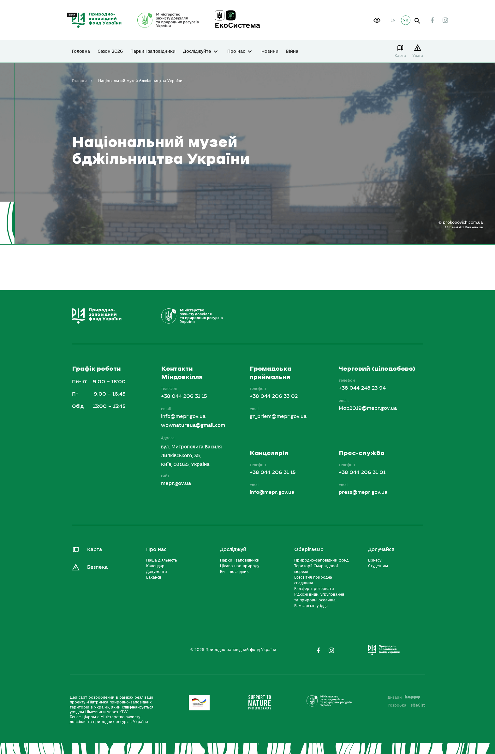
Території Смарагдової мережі (316, 569)
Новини (269, 51)
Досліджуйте (197, 51)
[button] (376, 20)
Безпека (97, 567)
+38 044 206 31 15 (184, 396)
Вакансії (153, 577)
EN (393, 20)
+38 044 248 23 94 (362, 388)
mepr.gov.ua (176, 483)
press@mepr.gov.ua (363, 492)
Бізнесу (374, 560)
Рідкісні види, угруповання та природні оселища (319, 597)
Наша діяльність (161, 560)
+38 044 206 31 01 (362, 472)
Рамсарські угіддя (311, 606)
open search (417, 21)
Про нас (236, 51)
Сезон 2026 (110, 51)
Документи (156, 571)
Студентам (378, 566)
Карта (400, 55)
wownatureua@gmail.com (193, 425)
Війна (292, 51)
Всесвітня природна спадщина (313, 580)
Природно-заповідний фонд (321, 560)
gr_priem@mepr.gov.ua (278, 416)
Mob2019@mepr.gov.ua (368, 408)
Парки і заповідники (153, 51)
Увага (417, 55)
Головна (81, 51)
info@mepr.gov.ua (183, 416)
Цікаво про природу (239, 566)
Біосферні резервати (314, 589)
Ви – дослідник (234, 571)
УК (405, 20)
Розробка (406, 705)
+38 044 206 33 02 (274, 396)
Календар (155, 566)
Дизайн (404, 697)
